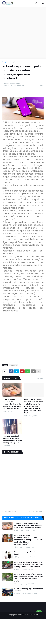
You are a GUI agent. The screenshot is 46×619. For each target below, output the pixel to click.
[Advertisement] (23, 32)
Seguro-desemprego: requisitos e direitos (28, 590)
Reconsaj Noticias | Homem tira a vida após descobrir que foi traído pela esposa (12, 439)
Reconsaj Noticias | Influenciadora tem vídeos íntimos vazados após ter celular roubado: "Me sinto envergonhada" (28, 539)
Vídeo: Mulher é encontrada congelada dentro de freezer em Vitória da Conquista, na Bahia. (11, 404)
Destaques (18, 62)
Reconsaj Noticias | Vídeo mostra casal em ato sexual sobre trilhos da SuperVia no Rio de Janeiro (28, 564)
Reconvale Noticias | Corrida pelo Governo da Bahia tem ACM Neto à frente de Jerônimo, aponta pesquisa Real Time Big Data (33, 406)
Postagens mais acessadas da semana (21, 518)
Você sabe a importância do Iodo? (26, 553)
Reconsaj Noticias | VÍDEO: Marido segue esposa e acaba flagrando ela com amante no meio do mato (28, 577)
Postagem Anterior (11, 511)
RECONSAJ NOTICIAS (30, 615)
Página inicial (7, 62)
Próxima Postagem (34, 511)
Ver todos (40, 378)
